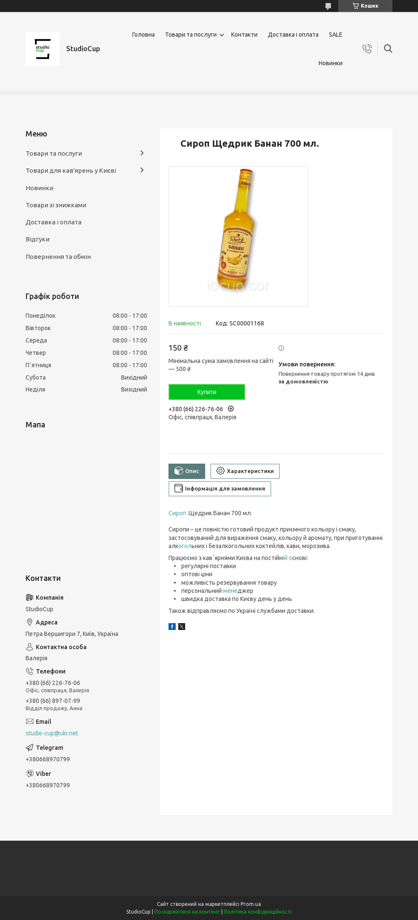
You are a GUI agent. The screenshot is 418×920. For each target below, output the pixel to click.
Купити (207, 392)
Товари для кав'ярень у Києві (71, 170)
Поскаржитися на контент (187, 911)
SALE (336, 34)
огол (185, 546)
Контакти (244, 34)
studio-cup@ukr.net (52, 733)
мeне (230, 590)
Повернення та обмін (58, 256)
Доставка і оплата (293, 34)
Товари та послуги (191, 34)
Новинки (331, 63)
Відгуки (37, 239)
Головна (143, 34)
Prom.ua (251, 904)
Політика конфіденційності (258, 911)
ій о (287, 557)
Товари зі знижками (56, 205)
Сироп (177, 513)
